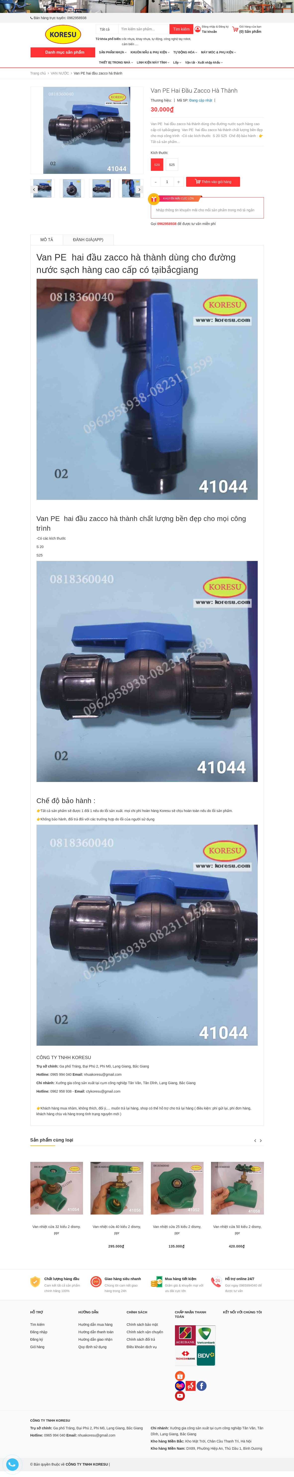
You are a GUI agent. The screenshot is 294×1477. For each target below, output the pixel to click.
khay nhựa (143, 39)
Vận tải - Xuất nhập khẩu (204, 62)
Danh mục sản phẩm (64, 52)
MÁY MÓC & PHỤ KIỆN (218, 52)
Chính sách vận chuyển (145, 1337)
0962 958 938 (61, 1091)
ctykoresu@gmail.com (103, 1091)
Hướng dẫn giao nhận (96, 1345)
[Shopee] (180, 1381)
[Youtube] (180, 1401)
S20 (157, 165)
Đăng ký (224, 26)
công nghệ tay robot (177, 39)
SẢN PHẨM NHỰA (113, 52)
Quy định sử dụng (93, 1352)
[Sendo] (191, 1391)
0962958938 (76, 18)
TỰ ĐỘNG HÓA (185, 52)
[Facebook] (202, 1391)
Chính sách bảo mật (142, 1330)
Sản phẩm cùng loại (51, 1140)
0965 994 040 (61, 1074)
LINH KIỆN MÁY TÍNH (153, 62)
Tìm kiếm (181, 29)
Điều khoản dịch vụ (142, 1352)
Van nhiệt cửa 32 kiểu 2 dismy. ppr (57, 1230)
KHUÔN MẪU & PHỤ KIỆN (149, 52)
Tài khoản (209, 32)
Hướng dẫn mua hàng (96, 1330)
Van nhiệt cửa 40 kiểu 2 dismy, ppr (117, 1230)
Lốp (177, 62)
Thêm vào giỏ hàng (216, 182)
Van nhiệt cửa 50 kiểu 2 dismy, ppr (237, 1230)
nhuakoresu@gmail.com (103, 1074)
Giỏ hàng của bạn (250, 26)
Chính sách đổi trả (141, 1345)
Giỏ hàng (37, 1352)
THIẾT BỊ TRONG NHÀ (116, 62)
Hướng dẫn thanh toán (96, 1337)
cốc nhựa (128, 39)
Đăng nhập (208, 26)
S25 (172, 165)
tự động (157, 39)
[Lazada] (180, 1391)
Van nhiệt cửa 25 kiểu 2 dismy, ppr (177, 1230)
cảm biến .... (130, 44)
